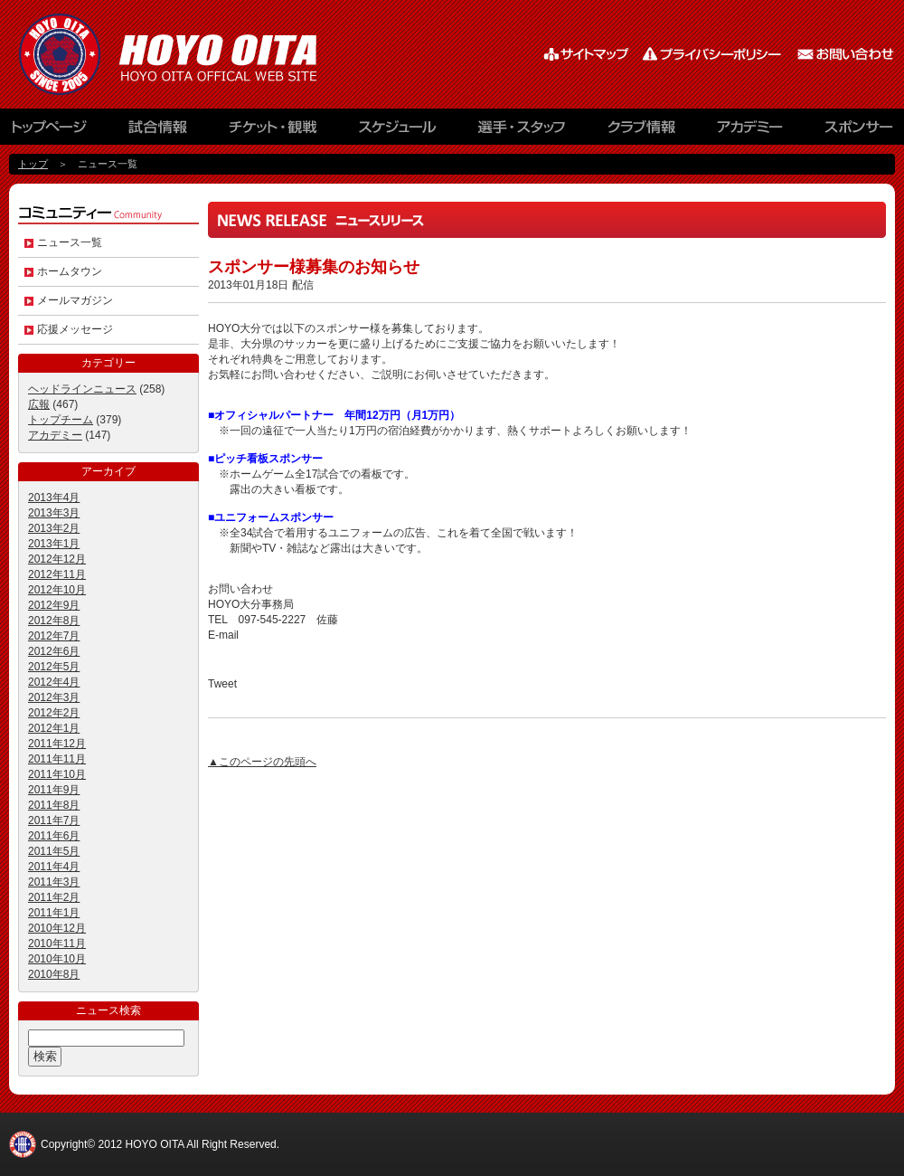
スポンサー (850, 131)
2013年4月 (54, 497)
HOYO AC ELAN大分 (190, 54)
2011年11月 (57, 759)
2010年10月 (57, 959)
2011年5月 (54, 851)
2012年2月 (54, 713)
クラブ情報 (642, 131)
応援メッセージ (75, 329)
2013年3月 (54, 513)
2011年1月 (54, 912)
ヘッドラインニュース (82, 389)
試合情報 (158, 131)
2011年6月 (54, 836)
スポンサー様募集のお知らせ (313, 267)
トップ (33, 163)
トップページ (58, 131)
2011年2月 (54, 897)
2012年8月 (54, 620)
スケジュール (397, 131)
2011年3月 (54, 882)
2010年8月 (54, 974)
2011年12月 (57, 743)
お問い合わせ (845, 54)
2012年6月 (54, 651)
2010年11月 (57, 943)
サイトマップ (587, 54)
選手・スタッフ (524, 131)
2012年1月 (54, 728)
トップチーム (60, 419)
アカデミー (750, 131)
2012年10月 (57, 589)
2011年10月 (57, 774)
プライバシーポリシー (714, 54)
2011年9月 (54, 789)
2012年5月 (54, 666)
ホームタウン (69, 271)
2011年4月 (54, 866)
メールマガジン (75, 300)
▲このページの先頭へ (262, 761)
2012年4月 (54, 682)
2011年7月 (54, 820)
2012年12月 (57, 559)
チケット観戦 (271, 131)
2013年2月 (54, 528)
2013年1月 (54, 543)
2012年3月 (54, 697)
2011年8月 (54, 805)
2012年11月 (57, 574)
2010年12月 (57, 928)
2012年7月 (54, 636)
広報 (39, 404)
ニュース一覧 (69, 242)
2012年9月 (54, 605)
